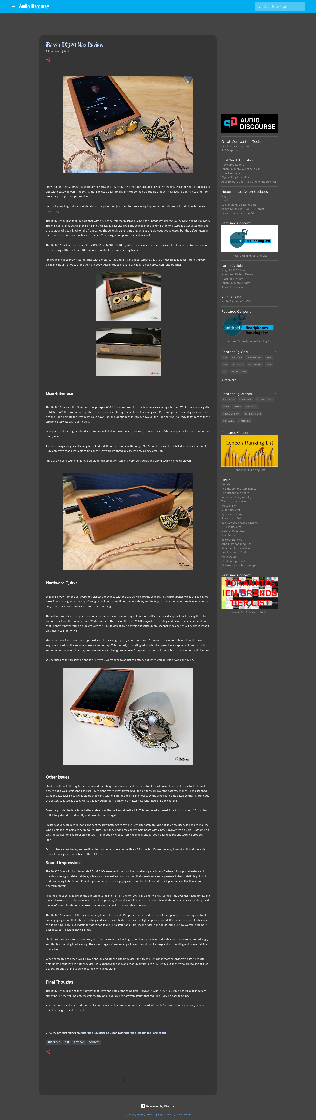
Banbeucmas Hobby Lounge (238, 565)
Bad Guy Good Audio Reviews (239, 522)
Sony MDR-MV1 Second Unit (238, 204)
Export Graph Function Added (240, 213)
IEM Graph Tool (231, 150)
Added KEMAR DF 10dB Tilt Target (242, 209)
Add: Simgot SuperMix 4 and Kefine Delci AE (248, 181)
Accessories (239, 371)
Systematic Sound (232, 514)
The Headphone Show (235, 493)
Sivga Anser (228, 196)
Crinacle (228, 420)
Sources (94, 1042)
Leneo (237, 406)
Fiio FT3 (226, 200)
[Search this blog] (284, 6)
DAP (67, 1042)
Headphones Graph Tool (236, 146)
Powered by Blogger (158, 1106)
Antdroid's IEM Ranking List (97, 1033)
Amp (269, 357)
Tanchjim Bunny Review (235, 283)
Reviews (79, 1042)
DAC (225, 364)
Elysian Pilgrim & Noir (235, 177)
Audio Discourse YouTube (237, 301)
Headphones (254, 357)
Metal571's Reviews (233, 531)
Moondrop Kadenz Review (237, 274)
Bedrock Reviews (231, 539)
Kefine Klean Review (233, 287)
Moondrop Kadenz (232, 164)
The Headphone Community (238, 488)
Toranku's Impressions (235, 501)
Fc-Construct (264, 399)
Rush (226, 406)
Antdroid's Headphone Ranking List (144, 1033)
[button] (48, 60)
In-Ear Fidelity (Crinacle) (236, 497)
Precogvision (231, 413)
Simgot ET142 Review (234, 270)
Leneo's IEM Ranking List (250, 470)
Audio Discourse (34, 6)
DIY (225, 371)
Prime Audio (229, 556)
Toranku (251, 406)
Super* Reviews (230, 510)
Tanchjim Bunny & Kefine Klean (241, 169)
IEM (225, 357)
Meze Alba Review (232, 278)
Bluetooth (255, 364)
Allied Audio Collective (235, 548)
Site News (238, 364)
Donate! (226, 484)
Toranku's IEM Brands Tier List (250, 612)
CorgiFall (245, 399)
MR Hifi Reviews (231, 527)
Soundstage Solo (231, 518)
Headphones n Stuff (233, 552)
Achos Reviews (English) (236, 544)
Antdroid (53, 1042)
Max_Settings (229, 535)
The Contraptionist (233, 561)
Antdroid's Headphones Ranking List (249, 341)
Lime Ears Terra (230, 173)
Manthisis (244, 420)
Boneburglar (252, 413)
